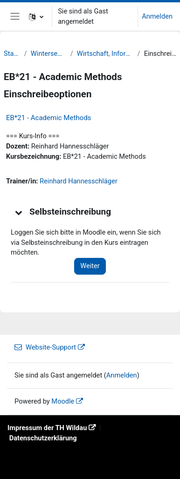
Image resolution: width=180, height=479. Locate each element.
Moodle (62, 401)
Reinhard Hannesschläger (79, 181)
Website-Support (45, 347)
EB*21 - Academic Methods (48, 118)
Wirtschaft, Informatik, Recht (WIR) (105, 53)
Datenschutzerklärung (43, 438)
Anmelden (157, 16)
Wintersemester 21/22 (49, 53)
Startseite (12, 53)
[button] (36, 16)
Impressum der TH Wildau (47, 428)
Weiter (90, 266)
